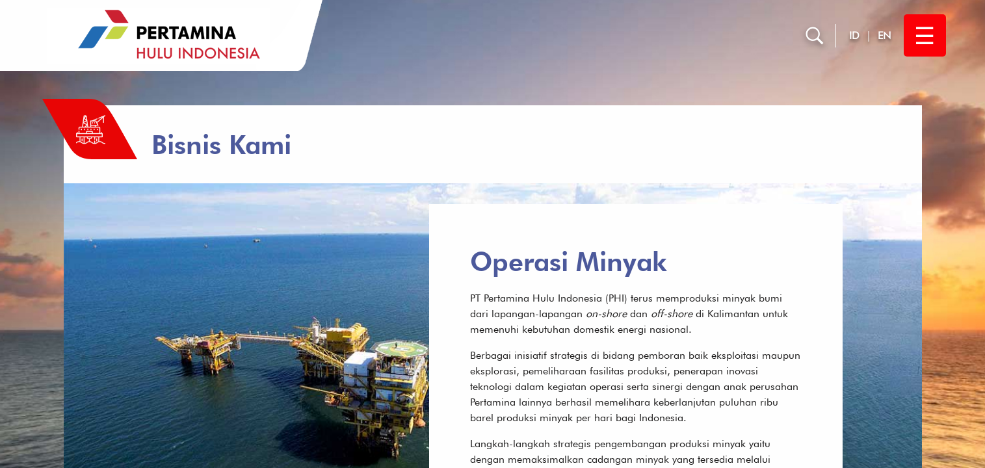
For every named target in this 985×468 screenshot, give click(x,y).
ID (854, 35)
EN (884, 35)
